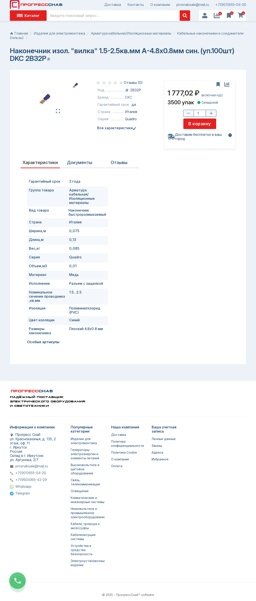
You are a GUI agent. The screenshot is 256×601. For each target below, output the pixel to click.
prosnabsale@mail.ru (192, 5)
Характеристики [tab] (40, 162)
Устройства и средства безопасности (81, 550)
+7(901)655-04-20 (230, 5)
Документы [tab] (79, 162)
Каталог (28, 15)
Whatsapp (23, 486)
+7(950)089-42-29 (31, 479)
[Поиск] (118, 15)
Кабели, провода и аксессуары (85, 526)
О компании (160, 5)
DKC (128, 97)
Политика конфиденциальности (127, 443)
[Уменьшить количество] (188, 113)
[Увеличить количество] (211, 113)
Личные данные (164, 439)
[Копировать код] (127, 90)
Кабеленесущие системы (83, 537)
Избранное (160, 459)
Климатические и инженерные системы (87, 500)
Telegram (22, 493)
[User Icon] (204, 15)
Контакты (135, 5)
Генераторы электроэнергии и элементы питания (85, 454)
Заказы (157, 445)
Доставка (112, 5)
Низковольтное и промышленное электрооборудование (88, 513)
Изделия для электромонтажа (84, 441)
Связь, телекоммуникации (85, 482)
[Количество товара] (199, 113)
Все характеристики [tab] (116, 128)
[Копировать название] (48, 59)
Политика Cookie (124, 452)
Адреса (157, 452)
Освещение (80, 491)
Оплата (116, 466)
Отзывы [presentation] (119, 162)
